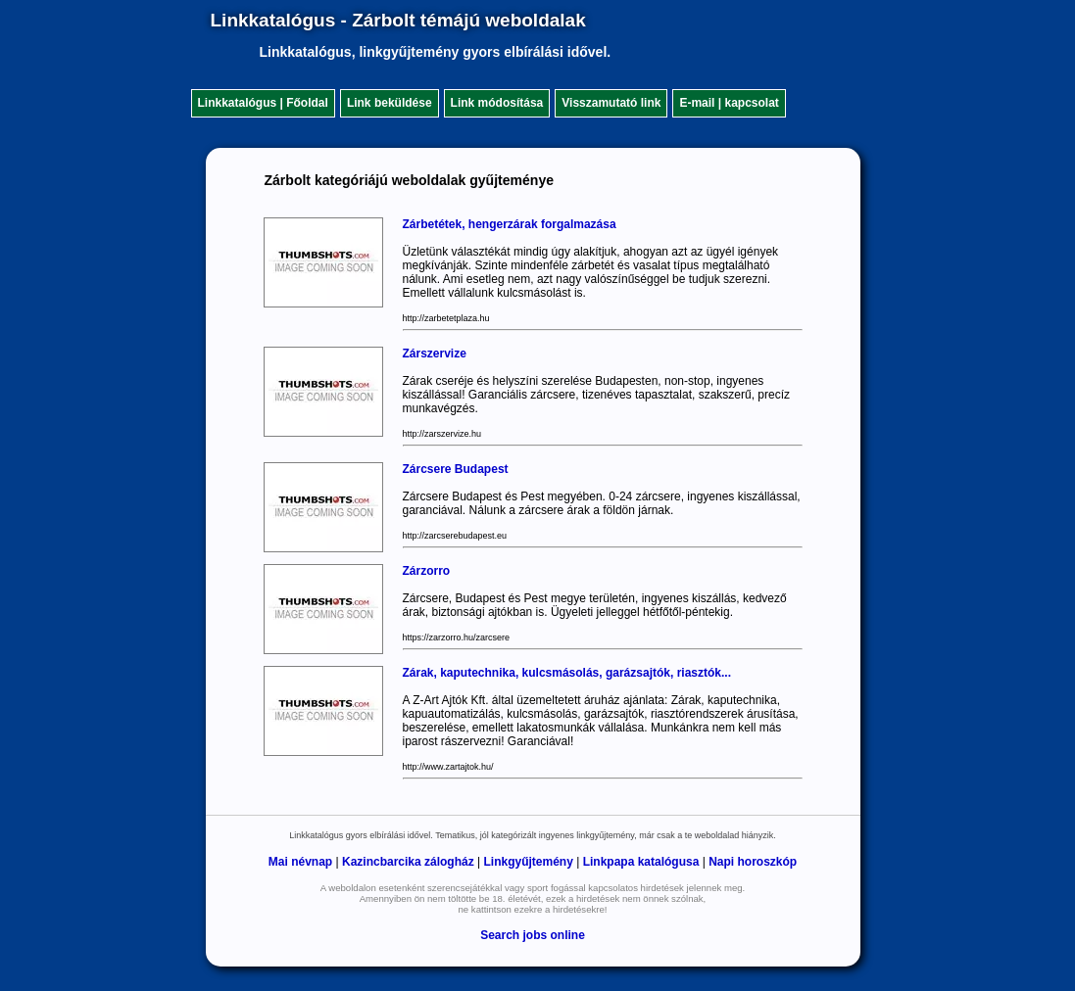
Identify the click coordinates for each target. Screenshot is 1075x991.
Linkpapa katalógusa (641, 862)
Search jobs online (532, 935)
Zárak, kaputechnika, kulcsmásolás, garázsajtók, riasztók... (567, 673)
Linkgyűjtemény (528, 862)
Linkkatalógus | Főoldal (263, 103)
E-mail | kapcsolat (728, 103)
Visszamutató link (611, 103)
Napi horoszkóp (753, 862)
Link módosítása (497, 103)
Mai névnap (300, 862)
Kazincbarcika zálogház (408, 862)
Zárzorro (427, 571)
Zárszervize (434, 353)
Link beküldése (389, 103)
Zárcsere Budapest (456, 469)
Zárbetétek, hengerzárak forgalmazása (509, 224)
